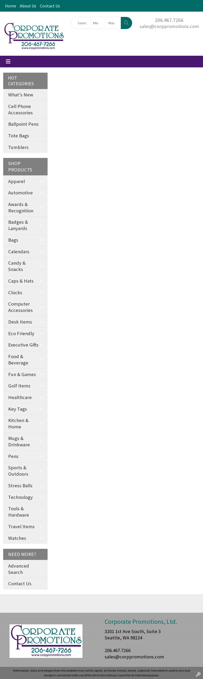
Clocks (15, 292)
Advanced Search (18, 569)
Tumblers (18, 147)
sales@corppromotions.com (169, 26)
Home (10, 5)
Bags (13, 240)
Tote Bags (18, 136)
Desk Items (20, 322)
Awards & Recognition (20, 207)
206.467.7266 (169, 20)
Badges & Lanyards (18, 225)
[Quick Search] (80, 23)
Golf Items (19, 386)
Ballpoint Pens (23, 124)
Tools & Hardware (18, 511)
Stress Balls (20, 486)
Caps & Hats (21, 281)
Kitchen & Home (18, 423)
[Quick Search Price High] (113, 23)
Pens (13, 456)
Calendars (18, 252)
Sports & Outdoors (18, 471)
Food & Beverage (18, 359)
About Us (28, 5)
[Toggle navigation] (8, 61)
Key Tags (17, 409)
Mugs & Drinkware (19, 441)
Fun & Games (22, 374)
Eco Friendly (21, 333)
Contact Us (50, 5)
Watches (17, 538)
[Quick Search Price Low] (98, 23)
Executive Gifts (23, 345)
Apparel (16, 181)
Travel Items (21, 526)
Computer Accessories (20, 307)
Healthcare (20, 397)
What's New (20, 95)
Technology (20, 497)
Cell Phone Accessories (20, 109)
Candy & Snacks (17, 266)
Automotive (20, 193)
